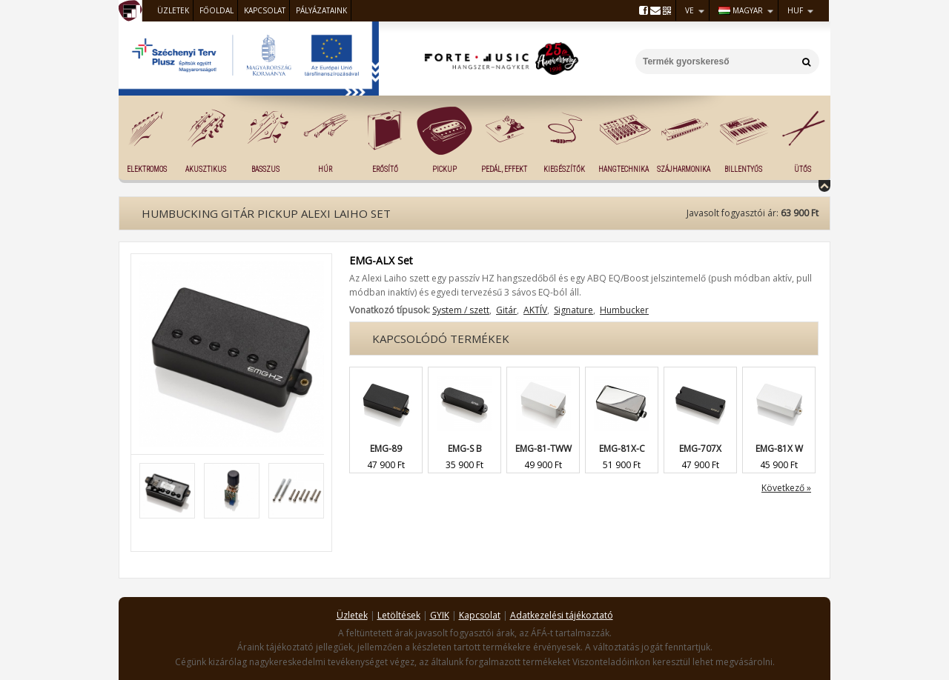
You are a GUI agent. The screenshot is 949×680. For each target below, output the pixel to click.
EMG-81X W (779, 448)
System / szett (460, 310)
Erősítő (385, 169)
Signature (573, 310)
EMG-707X (700, 448)
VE (689, 10)
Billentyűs (743, 169)
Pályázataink (321, 10)
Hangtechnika (623, 169)
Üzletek (173, 10)
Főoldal (216, 10)
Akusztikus (205, 169)
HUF (795, 10)
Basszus (265, 169)
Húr (325, 169)
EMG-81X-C (622, 448)
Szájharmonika (683, 169)
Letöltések (398, 615)
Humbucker (624, 310)
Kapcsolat (264, 10)
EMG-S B (465, 448)
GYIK (439, 615)
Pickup (444, 169)
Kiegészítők (564, 169)
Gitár (506, 310)
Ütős (802, 169)
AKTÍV (535, 310)
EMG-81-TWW (543, 448)
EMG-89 (386, 448)
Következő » (786, 487)
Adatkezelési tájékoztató (561, 615)
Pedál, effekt (504, 169)
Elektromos (147, 169)
